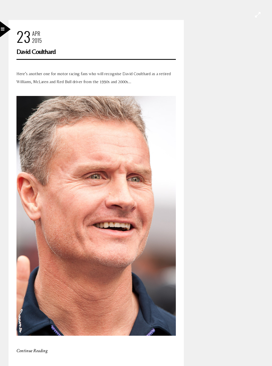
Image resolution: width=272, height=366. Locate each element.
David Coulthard (36, 51)
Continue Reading (32, 351)
